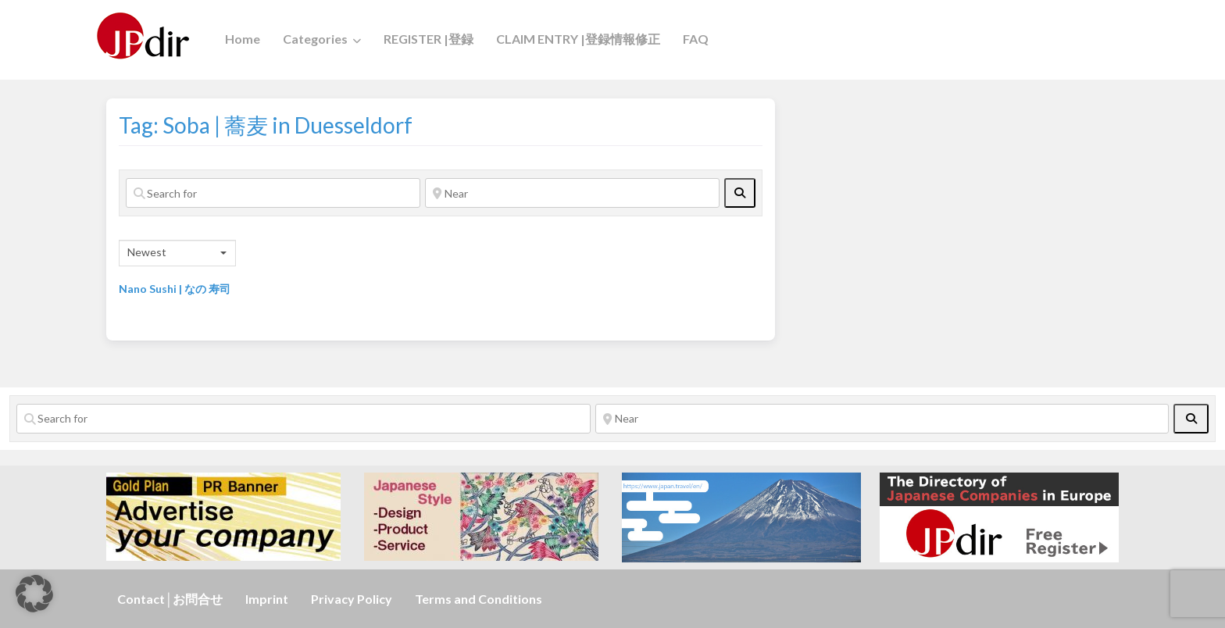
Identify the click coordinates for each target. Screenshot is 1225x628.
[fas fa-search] (739, 193)
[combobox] (177, 253)
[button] (34, 593)
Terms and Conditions (478, 598)
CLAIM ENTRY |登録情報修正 (578, 38)
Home (242, 38)
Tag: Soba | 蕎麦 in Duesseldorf (265, 125)
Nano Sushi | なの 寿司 (174, 288)
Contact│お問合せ (170, 598)
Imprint (266, 598)
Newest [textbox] (146, 252)
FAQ (696, 38)
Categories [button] (315, 38)
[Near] (572, 193)
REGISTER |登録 (428, 38)
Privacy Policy (351, 598)
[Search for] (273, 193)
